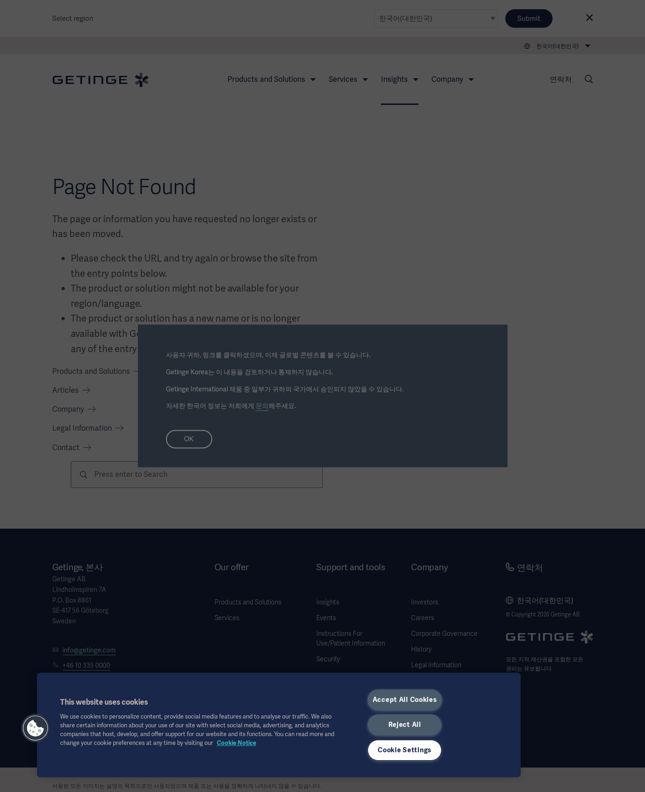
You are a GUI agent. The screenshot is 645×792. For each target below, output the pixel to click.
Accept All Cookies (405, 699)
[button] (35, 728)
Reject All (404, 724)
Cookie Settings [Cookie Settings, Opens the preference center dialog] (404, 750)
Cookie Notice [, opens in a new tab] (236, 743)
